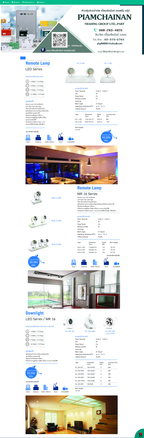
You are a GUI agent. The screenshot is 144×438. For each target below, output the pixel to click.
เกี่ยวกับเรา (16, 2)
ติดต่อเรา (40, 2)
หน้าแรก (6, 2)
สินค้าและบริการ (28, 2)
